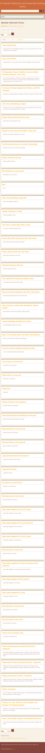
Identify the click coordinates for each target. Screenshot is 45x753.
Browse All (4, 26)
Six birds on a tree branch (12, 483)
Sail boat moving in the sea (12, 265)
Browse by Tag (12, 26)
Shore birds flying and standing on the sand (19, 415)
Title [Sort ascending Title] (8, 39)
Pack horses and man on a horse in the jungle (19, 144)
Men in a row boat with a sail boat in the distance (21, 335)
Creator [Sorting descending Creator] (13, 39)
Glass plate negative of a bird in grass (16, 509)
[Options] (40, 11)
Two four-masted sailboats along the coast (18, 348)
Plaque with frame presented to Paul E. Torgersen (21, 662)
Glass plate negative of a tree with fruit (17, 523)
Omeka (13, 749)
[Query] (22, 11)
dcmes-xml (12, 738)
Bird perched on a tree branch (13, 429)
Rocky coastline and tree (11, 157)
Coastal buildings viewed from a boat (16, 321)
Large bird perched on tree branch (15, 456)
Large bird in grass (9, 469)
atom (2, 738)
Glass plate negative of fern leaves (15, 579)
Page (4, 34)
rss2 (25, 738)
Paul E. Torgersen (9, 689)
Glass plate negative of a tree (13, 592)
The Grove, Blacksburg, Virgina (14, 104)
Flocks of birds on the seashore (14, 402)
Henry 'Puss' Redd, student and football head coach (22, 718)
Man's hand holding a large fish (14, 198)
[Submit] (42, 11)
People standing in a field (12, 211)
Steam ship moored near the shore (15, 252)
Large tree (6, 388)
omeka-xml (21, 738)
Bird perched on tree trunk (12, 550)
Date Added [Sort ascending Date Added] (20, 39)
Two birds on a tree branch (12, 362)
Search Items (20, 26)
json (17, 738)
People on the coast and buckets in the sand (19, 131)
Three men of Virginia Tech (12, 633)
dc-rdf (7, 738)
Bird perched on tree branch (13, 496)
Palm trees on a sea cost (11, 375)
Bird (3, 184)
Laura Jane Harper (9, 45)
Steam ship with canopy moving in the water (19, 238)
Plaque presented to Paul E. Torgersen (17, 676)
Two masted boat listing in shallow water (18, 278)
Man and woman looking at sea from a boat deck (21, 292)
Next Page (12, 34)
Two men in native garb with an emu (16, 225)
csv (5, 738)
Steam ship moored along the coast (15, 117)
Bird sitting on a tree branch (13, 171)
